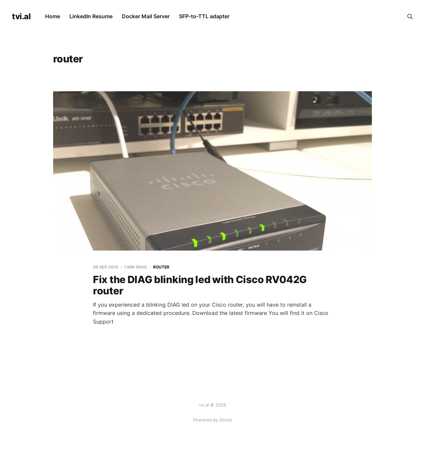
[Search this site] (410, 17)
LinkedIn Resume (91, 16)
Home (52, 16)
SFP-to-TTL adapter (204, 16)
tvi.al (21, 17)
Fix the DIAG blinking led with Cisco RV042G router (200, 285)
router (161, 266)
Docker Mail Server (146, 16)
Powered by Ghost (212, 419)
